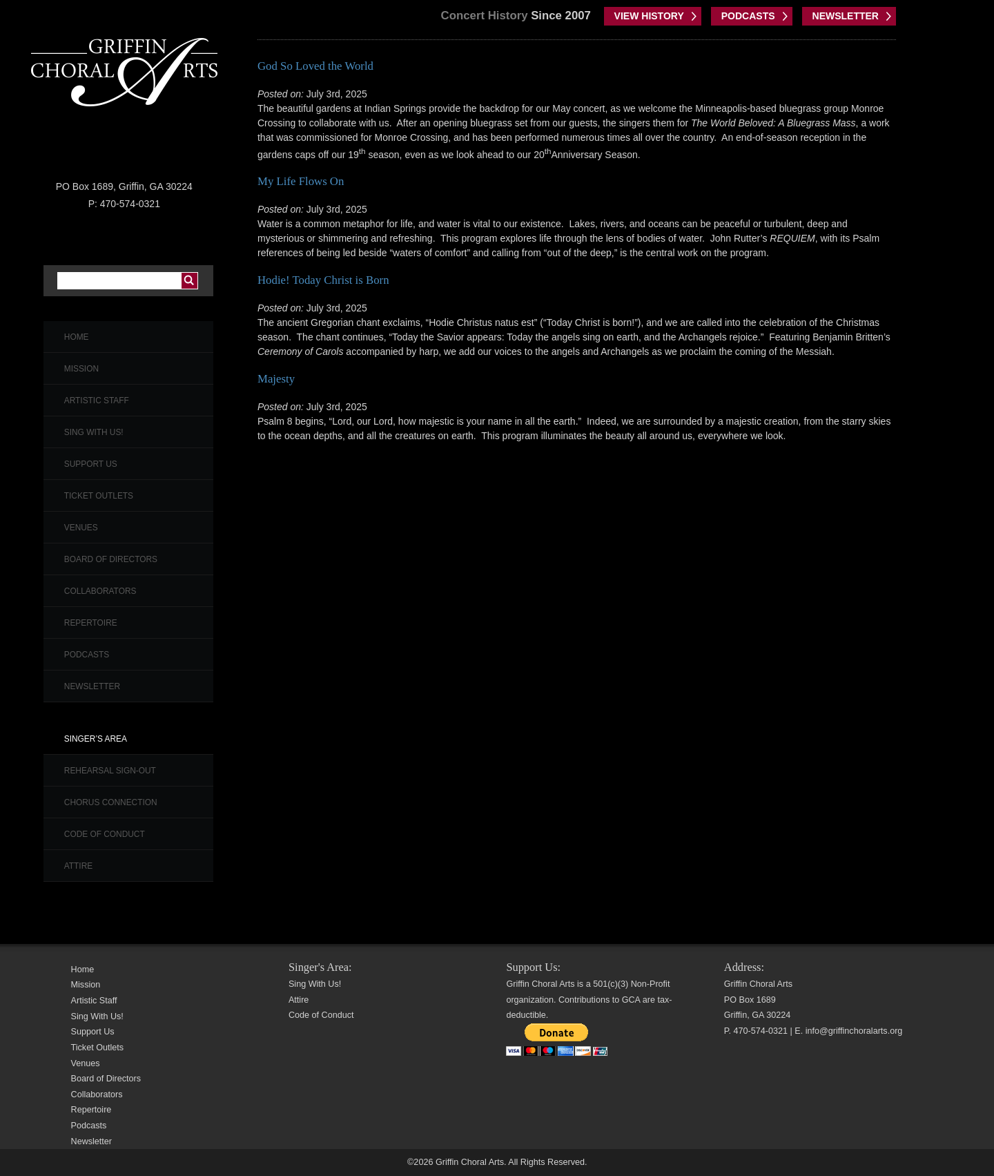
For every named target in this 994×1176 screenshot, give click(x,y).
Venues (81, 527)
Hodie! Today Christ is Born (323, 280)
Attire (78, 866)
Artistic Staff (96, 400)
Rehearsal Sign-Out (110, 770)
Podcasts (86, 654)
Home (76, 337)
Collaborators (100, 591)
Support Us (90, 464)
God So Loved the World (315, 66)
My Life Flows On (300, 181)
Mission (81, 369)
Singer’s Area (95, 739)
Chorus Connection (110, 802)
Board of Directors (110, 559)
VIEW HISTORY (649, 15)
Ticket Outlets (98, 496)
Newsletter (92, 686)
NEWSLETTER (845, 15)
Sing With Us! (94, 432)
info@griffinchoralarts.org (854, 1031)
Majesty (276, 378)
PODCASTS (748, 15)
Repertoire (90, 623)
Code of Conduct (104, 834)
